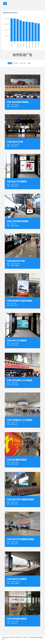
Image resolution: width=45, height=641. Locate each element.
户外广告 (23, 63)
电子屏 (16, 63)
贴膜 (29, 63)
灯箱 (9, 63)
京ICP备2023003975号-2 (36, 637)
